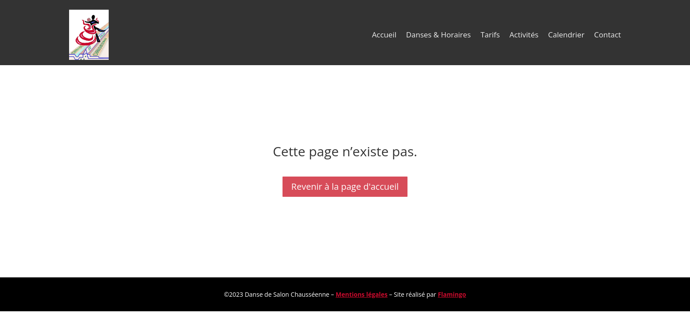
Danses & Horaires (438, 34)
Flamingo (452, 294)
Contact (607, 34)
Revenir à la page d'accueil (345, 186)
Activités (524, 34)
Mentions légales (362, 294)
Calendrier (566, 34)
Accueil (384, 34)
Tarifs (490, 34)
